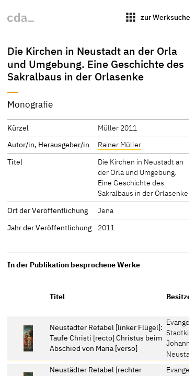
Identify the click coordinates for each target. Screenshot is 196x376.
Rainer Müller (119, 144)
